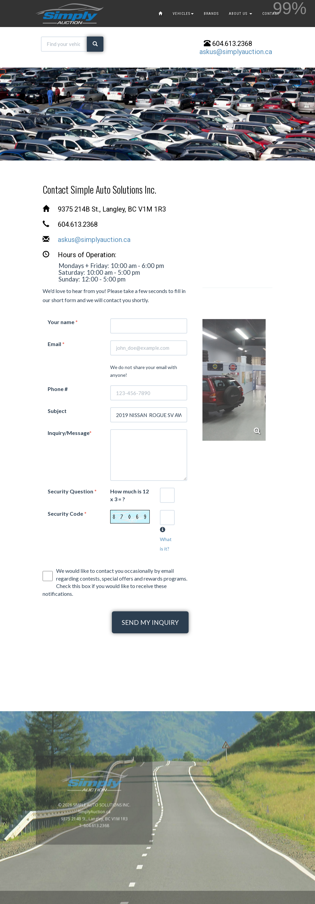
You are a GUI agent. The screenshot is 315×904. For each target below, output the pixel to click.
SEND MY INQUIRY (150, 622)
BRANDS (211, 13)
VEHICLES (183, 13)
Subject (57, 411)
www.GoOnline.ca (291, 900)
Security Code (67, 513)
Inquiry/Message (70, 433)
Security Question (72, 491)
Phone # (58, 389)
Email (56, 344)
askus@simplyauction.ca (235, 52)
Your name (63, 322)
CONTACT (270, 13)
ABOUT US (240, 13)
